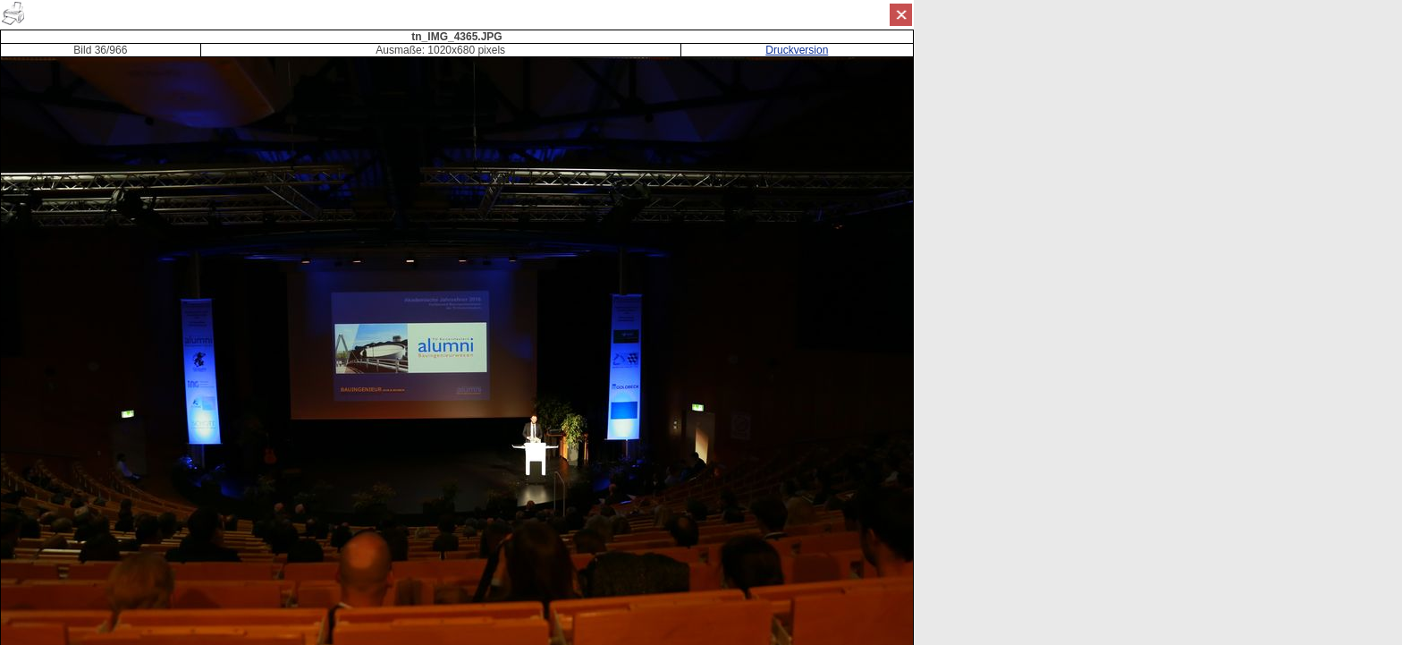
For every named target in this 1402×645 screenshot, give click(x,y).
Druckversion (796, 50)
